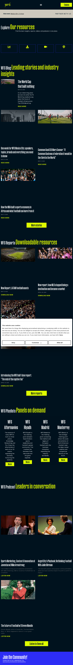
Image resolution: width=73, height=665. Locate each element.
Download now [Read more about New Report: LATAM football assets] (7, 295)
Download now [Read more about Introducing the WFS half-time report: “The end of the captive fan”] (7, 386)
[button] (41, 4)
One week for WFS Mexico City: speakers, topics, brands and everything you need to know (17, 152)
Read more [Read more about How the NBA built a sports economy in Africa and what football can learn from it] (5, 218)
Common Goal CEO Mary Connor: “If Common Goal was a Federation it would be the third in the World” (55, 153)
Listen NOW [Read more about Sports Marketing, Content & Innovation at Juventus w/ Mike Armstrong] (5, 573)
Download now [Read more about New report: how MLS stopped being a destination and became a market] (44, 295)
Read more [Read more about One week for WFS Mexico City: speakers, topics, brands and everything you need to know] (5, 163)
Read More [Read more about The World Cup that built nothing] (22, 106)
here (61, 335)
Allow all (59, 342)
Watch (10, 462)
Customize (36, 342)
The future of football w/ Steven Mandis (17, 623)
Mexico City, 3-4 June (17, 14)
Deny (13, 342)
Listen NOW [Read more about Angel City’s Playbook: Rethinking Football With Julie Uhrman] (42, 573)
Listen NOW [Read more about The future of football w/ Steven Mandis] (5, 634)
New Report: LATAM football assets (15, 288)
